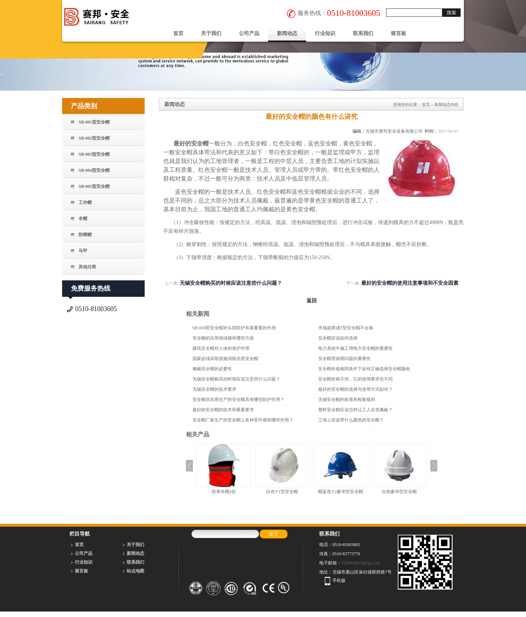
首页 (178, 33)
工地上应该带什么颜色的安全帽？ (351, 420)
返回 (311, 300)
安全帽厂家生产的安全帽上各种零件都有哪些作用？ (243, 420)
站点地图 (135, 571)
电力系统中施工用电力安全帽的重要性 (355, 348)
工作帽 (85, 202)
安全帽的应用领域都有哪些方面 (223, 338)
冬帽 (83, 218)
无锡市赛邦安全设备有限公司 (394, 131)
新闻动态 (287, 33)
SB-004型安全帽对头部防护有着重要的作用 (234, 327)
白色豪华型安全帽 (399, 491)
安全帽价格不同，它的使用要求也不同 (355, 379)
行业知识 (325, 33)
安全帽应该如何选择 (338, 338)
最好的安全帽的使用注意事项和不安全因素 (409, 283)
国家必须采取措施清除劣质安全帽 (225, 358)
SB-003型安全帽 (94, 154)
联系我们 (363, 33)
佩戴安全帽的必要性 (212, 368)
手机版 (339, 580)
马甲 (83, 250)
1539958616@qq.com (360, 562)
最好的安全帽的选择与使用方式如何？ (355, 389)
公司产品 (249, 33)
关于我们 (211, 33)
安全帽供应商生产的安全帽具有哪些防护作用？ (239, 399)
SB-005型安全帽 (94, 186)
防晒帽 (85, 234)
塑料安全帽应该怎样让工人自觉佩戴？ (355, 409)
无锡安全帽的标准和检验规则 (346, 399)
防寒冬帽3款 (224, 491)
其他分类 (87, 266)
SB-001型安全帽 (94, 122)
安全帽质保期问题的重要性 (344, 358)
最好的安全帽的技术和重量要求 (223, 409)
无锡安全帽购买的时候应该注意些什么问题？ (231, 283)
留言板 (398, 33)
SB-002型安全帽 (94, 138)
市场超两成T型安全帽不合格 (345, 327)
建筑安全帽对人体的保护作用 (221, 348)
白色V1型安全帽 (282, 491)
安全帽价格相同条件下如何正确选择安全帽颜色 (364, 368)
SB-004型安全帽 (94, 170)
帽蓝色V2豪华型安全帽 (340, 491)
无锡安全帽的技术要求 (214, 389)
